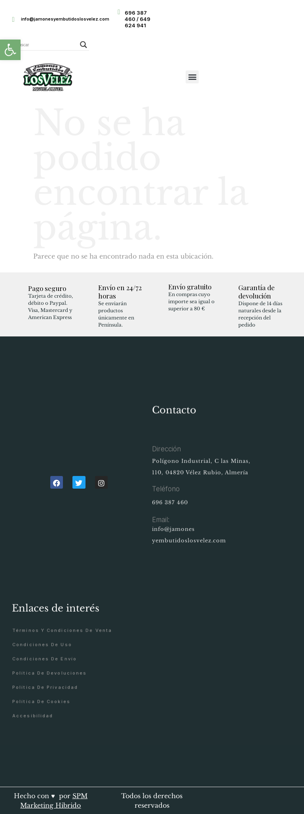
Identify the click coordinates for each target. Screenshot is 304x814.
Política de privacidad (45, 729)
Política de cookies (41, 743)
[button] (10, 50)
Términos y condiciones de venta (62, 672)
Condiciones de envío (44, 701)
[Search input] (46, 44)
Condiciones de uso (42, 686)
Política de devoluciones (49, 715)
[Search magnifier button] (83, 44)
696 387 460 (170, 511)
